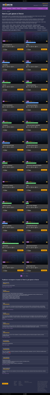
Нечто (4, 85)
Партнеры (15, 384)
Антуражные (34, 26)
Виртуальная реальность (5, 26)
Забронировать (20, 49)
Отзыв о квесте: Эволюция (6, 353)
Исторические (12, 26)
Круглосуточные (17, 26)
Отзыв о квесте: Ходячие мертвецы (7, 309)
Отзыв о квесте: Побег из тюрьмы (7, 328)
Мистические (30, 26)
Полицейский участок (32, 225)
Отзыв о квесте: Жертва (6, 364)
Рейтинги (14, 8)
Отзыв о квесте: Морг (5, 373)
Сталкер (5, 265)
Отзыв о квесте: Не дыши (6, 337)
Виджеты (20, 383)
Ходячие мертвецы (31, 85)
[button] (45, 5)
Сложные (38, 26)
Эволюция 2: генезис (8, 185)
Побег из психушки (7, 165)
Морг (28, 44)
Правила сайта (26, 381)
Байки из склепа (7, 205)
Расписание (9, 8)
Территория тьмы (31, 265)
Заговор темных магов (32, 145)
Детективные (42, 26)
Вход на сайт (36, 5)
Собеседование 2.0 (7, 44)
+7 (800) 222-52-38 (45, 3)
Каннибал (5, 64)
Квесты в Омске (4, 11)
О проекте (20, 382)
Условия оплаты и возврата (28, 382)
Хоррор (21, 26)
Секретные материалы (32, 105)
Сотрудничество (21, 385)
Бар (27, 185)
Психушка (5, 125)
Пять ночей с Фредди (32, 205)
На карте (18, 8)
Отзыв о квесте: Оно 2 (5, 299)
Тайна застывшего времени (33, 125)
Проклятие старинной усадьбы (34, 165)
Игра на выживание (7, 105)
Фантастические (25, 26)
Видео (15, 383)
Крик (28, 64)
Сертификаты (24, 8)
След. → (27, 275)
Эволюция (5, 245)
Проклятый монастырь (8, 145)
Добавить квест (5, 383)
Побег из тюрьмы (7, 225)
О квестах (15, 385)
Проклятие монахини (32, 245)
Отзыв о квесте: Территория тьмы (7, 319)
